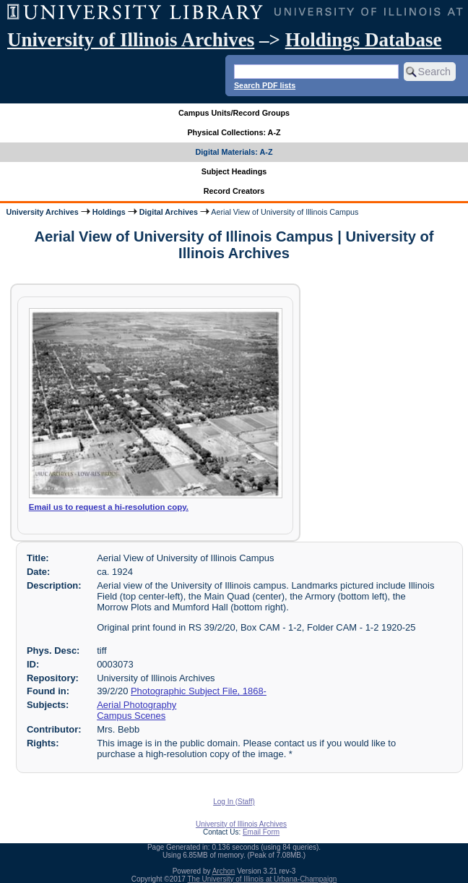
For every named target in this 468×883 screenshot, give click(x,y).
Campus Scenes (131, 715)
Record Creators (234, 191)
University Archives (42, 212)
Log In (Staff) (234, 802)
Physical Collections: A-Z (233, 132)
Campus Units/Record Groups (234, 112)
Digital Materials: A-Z (234, 152)
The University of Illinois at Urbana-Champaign (262, 879)
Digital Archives (168, 212)
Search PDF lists (264, 85)
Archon (223, 871)
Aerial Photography (136, 704)
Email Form (261, 832)
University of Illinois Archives (130, 40)
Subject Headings (234, 171)
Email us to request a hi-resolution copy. (108, 507)
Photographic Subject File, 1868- (198, 691)
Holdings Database (363, 40)
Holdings (109, 212)
